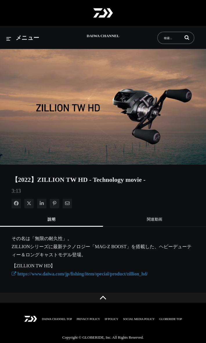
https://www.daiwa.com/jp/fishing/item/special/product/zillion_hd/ (80, 273)
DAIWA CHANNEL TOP (57, 319)
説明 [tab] (51, 219)
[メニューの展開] (23, 38)
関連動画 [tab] (154, 219)
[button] (187, 37)
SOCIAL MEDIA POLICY (139, 319)
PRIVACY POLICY (88, 319)
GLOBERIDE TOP (170, 319)
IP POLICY (111, 319)
